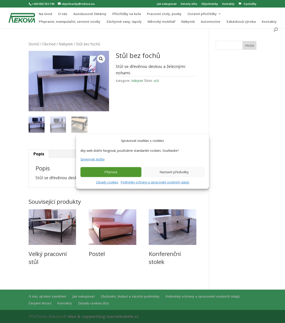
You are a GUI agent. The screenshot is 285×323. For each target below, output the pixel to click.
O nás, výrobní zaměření (47, 296)
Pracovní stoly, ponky (164, 14)
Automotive (210, 22)
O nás (62, 14)
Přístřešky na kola (126, 14)
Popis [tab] (38, 153)
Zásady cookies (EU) (93, 303)
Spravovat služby (92, 159)
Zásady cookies (107, 182)
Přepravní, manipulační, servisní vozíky (69, 22)
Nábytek (188, 22)
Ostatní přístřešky (202, 14)
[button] (101, 59)
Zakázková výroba (241, 22)
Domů (34, 43)
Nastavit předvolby (174, 172)
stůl (156, 81)
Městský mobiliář (161, 22)
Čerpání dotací (40, 303)
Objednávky (209, 4)
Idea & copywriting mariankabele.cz (103, 316)
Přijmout (110, 172)
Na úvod (45, 14)
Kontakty (228, 4)
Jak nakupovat (167, 4)
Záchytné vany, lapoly (124, 22)
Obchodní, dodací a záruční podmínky (130, 296)
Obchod (49, 43)
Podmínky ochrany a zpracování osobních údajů (155, 182)
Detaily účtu (189, 4)
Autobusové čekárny (89, 14)
